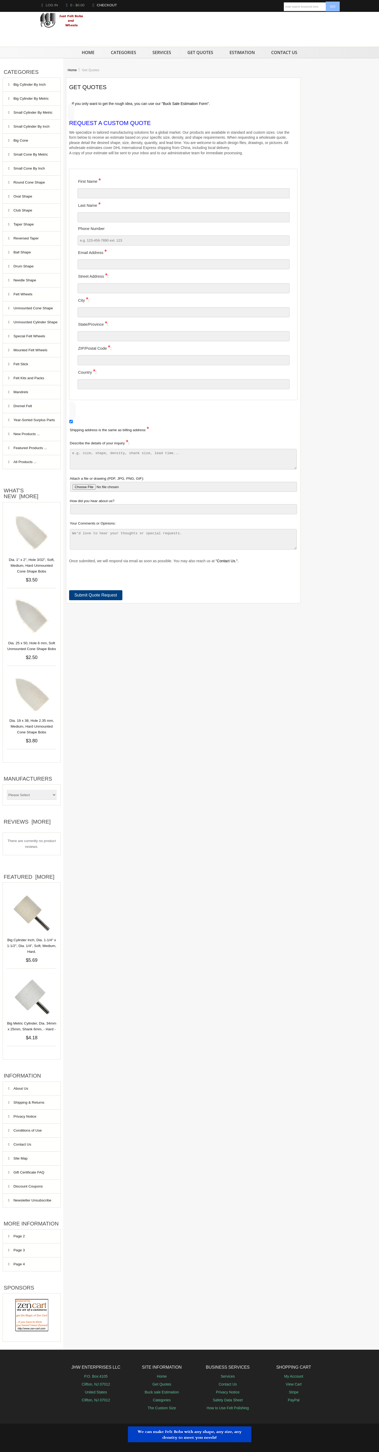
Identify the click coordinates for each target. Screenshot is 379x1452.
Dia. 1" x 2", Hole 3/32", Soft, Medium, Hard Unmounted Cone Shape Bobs (31, 565)
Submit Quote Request (95, 601)
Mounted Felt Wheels (33, 352)
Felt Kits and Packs (33, 378)
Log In (49, 5)
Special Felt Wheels (33, 336)
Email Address (92, 251)
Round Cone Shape (33, 185)
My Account (293, 1376)
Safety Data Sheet (228, 1400)
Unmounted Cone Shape (33, 310)
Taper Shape (33, 224)
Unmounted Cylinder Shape (35, 324)
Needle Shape (33, 280)
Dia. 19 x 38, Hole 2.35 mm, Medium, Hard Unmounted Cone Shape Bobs (31, 726)
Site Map (20, 1158)
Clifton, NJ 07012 (96, 1384)
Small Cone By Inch (33, 168)
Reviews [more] (27, 822)
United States (96, 1392)
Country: (87, 371)
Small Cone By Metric (33, 157)
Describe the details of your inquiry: (183, 455)
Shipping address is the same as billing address (109, 429)
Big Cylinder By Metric (33, 101)
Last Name (89, 204)
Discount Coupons (28, 1186)
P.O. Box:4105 (96, 1376)
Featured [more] (29, 877)
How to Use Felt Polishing (228, 1408)
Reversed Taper (33, 238)
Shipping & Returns (28, 1102)
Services (161, 52)
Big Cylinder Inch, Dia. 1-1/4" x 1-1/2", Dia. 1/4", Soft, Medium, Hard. (31, 943)
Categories (123, 52)
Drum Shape (33, 266)
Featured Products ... (30, 448)
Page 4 (19, 1264)
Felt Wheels (33, 294)
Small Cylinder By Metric (33, 115)
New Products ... (26, 434)
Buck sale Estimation (162, 1392)
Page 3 (19, 1250)
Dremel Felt (33, 406)
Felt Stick (33, 364)
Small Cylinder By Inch (33, 129)
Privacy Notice (24, 1116)
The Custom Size (162, 1408)
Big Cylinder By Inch (33, 87)
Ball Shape (33, 252)
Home (88, 52)
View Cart (293, 1384)
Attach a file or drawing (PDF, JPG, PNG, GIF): (183, 487)
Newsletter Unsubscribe (32, 1200)
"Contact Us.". (227, 567)
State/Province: (93, 323)
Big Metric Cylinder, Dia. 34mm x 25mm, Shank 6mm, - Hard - (31, 1023)
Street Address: (93, 275)
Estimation (242, 52)
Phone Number (91, 228)
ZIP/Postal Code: (95, 347)
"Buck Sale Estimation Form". (186, 104)
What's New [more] (21, 493)
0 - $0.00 (75, 5)
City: (83, 299)
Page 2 (19, 1236)
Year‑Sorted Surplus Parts (34, 422)
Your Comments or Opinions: (183, 540)
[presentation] (109, 586)
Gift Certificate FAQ (28, 1172)
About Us (20, 1088)
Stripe (294, 1392)
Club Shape (33, 210)
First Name (89, 180)
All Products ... (25, 462)
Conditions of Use (27, 1130)
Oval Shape (33, 196)
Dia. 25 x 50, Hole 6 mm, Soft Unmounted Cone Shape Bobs (31, 646)
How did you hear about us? (183, 509)
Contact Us (284, 52)
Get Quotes (200, 52)
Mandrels (33, 392)
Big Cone (33, 140)
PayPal (293, 1400)
